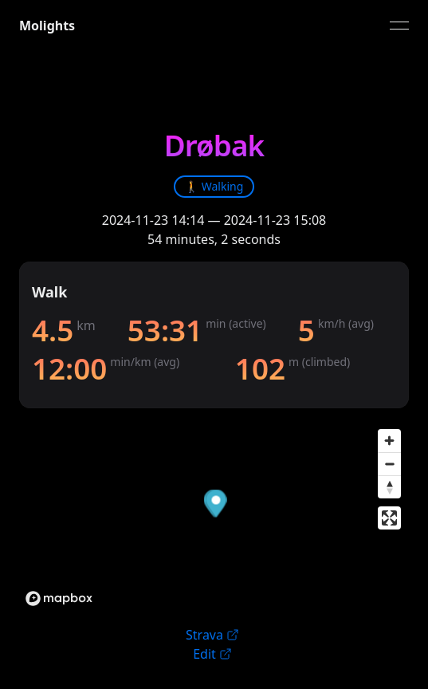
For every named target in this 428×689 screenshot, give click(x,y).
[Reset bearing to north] (389, 486)
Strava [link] (212, 635)
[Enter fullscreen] (389, 518)
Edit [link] (212, 654)
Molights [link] (47, 25)
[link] (214, 186)
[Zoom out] (389, 463)
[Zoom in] (389, 440)
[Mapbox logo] (59, 598)
